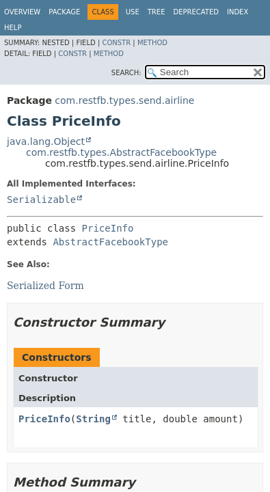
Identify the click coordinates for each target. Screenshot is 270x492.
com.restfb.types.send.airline (124, 100)
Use (132, 12)
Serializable (41, 199)
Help (12, 27)
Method (152, 42)
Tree (156, 12)
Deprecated (196, 12)
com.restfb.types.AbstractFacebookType (121, 152)
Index (237, 12)
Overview (22, 12)
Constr (116, 42)
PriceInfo (108, 228)
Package (64, 12)
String (93, 418)
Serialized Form (45, 285)
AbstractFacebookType (110, 241)
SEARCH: (126, 73)
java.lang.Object (46, 141)
